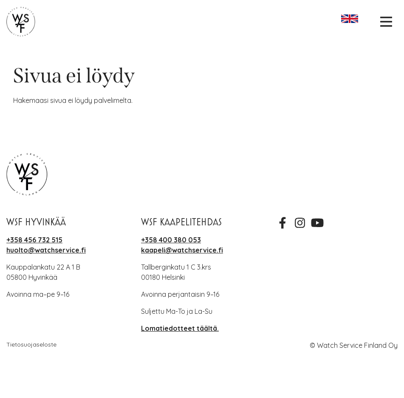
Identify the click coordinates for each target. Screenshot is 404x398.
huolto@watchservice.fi (46, 250)
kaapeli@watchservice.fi (182, 250)
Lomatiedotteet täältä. (180, 328)
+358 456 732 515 (34, 240)
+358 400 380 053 (171, 240)
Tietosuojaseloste (31, 344)
